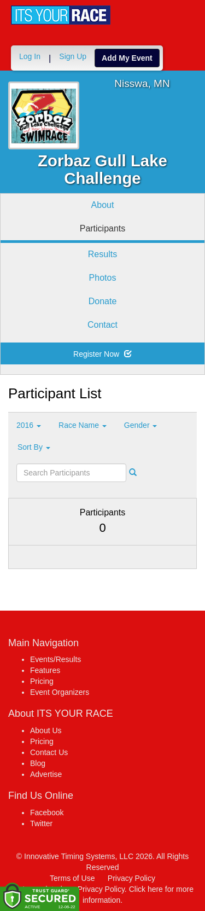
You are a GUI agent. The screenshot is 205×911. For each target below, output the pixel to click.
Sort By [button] (33, 447)
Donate (103, 301)
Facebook (46, 812)
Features (45, 670)
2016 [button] (28, 425)
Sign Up (72, 56)
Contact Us (49, 752)
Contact (102, 324)
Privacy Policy (131, 878)
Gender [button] (140, 425)
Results (102, 254)
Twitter (41, 823)
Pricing (42, 681)
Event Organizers (59, 692)
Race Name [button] (82, 425)
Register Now (102, 354)
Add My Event (127, 58)
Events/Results (55, 659)
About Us (46, 730)
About (102, 205)
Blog (37, 763)
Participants (103, 228)
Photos (102, 277)
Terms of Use (72, 878)
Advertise (46, 774)
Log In (29, 56)
